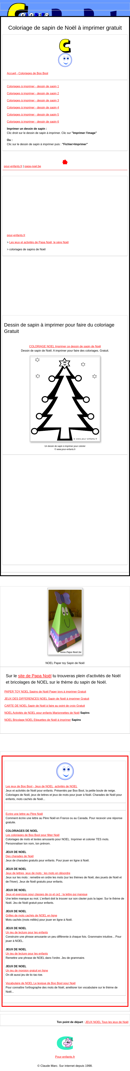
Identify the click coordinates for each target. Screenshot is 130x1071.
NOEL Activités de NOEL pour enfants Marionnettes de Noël (42, 712)
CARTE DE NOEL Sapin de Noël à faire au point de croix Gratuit (44, 705)
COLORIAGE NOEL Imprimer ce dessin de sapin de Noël (65, 346)
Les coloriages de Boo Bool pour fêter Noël (32, 835)
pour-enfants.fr (13, 166)
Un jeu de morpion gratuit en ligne (27, 970)
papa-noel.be (33, 166)
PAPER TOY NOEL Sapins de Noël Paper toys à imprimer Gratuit (45, 691)
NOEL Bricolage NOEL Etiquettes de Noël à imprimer (37, 719)
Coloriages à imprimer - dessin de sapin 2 (33, 93)
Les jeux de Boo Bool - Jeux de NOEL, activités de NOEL (41, 786)
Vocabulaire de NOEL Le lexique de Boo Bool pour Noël (40, 983)
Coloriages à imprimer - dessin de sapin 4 (33, 107)
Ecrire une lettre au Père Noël (24, 813)
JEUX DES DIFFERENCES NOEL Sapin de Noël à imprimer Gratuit (46, 698)
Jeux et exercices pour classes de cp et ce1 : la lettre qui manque (46, 894)
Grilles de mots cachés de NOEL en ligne (31, 915)
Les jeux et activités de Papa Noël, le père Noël (39, 242)
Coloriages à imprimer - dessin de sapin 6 (33, 121)
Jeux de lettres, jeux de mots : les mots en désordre (38, 873)
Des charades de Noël (20, 856)
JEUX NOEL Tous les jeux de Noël (106, 1022)
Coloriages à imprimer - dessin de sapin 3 (33, 100)
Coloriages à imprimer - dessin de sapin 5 (33, 114)
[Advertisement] (65, 205)
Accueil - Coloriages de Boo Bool (27, 73)
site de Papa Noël (34, 675)
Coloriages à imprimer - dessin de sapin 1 (33, 86)
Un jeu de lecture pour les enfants (27, 932)
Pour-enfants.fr (65, 1056)
